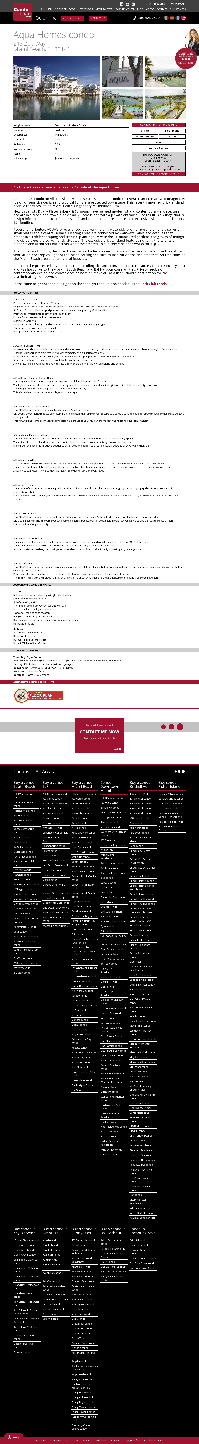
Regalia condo (79, 1361)
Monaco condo (80, 1019)
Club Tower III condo (25, 1254)
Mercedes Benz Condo (142, 1062)
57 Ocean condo (81, 808)
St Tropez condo (81, 1062)
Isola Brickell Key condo (143, 1021)
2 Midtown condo (110, 807)
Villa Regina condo (140, 1208)
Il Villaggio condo (23, 889)
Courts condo (50, 850)
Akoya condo (79, 827)
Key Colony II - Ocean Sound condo (25, 1311)
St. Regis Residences (141, 1145)
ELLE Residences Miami (113, 921)
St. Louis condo (138, 1140)
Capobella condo (81, 901)
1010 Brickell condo (140, 798)
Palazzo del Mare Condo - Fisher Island (170, 815)
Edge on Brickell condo (142, 979)
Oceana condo (22, 1352)
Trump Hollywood (81, 1392)
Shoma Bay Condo (82, 1057)
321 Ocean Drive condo (55, 803)
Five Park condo (22, 869)
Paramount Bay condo (113, 1073)
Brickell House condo (141, 894)
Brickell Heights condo (142, 880)
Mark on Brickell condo (142, 1052)
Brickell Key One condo (142, 899)
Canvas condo (108, 882)
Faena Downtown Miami (114, 944)
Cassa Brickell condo (141, 940)
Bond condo (136, 845)
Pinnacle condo (80, 1347)
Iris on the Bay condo (83, 990)
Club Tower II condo (24, 1250)
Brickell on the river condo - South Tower (141, 918)
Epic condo (106, 931)
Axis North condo (139, 827)
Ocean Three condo (83, 1333)
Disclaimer (100, 1440)
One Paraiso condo (111, 1045)
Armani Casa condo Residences (82, 1260)
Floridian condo (22, 879)
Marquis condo (109, 981)
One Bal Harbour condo (114, 1266)
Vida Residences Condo (114, 1126)
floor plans (172, 130)
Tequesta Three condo (142, 1160)
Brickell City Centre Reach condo (140, 861)
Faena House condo (25, 856)
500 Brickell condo (139, 818)
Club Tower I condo (24, 1245)
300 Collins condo (52, 798)
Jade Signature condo (83, 1304)
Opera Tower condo (112, 1055)
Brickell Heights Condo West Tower (142, 887)
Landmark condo (52, 1304)
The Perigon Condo (82, 1085)
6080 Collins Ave (80, 813)
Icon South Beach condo (56, 865)
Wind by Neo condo (111, 1149)
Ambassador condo (53, 813)
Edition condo (79, 934)
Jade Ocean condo (82, 1299)
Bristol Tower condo (141, 930)
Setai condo (20, 931)
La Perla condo (80, 1309)
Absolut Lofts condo (54, 808)
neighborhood (145, 136)
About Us (41, 1440)
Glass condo (49, 855)
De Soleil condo (22, 847)
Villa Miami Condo (110, 1131)
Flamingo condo (22, 874)
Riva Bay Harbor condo (113, 1271)
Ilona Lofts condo (52, 870)
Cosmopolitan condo (54, 845)
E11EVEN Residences (112, 911)
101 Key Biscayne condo (27, 1240)
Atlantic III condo (51, 1254)
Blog (140, 9)
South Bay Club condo (26, 936)
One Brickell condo (140, 1103)
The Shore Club (80, 1090)
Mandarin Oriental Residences (140, 1045)
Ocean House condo (54, 898)
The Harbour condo (82, 1080)
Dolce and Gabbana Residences (141, 968)
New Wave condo (110, 1023)
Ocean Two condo (82, 1338)
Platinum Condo (109, 1087)
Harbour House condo (113, 1248)
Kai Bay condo (79, 995)
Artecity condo (21, 815)
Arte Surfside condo (83, 852)
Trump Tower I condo (83, 1407)
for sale (144, 130)
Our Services (178, 9)
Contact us (98, 18)
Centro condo (108, 892)
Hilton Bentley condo (54, 860)
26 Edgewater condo (112, 817)
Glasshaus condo (139, 1245)
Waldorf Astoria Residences (109, 1143)
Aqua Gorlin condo (82, 837)
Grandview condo (81, 981)
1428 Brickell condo (140, 813)
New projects (104, 9)
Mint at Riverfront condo (114, 1008)
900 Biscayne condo (112, 840)
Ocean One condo (82, 1328)
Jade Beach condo (82, 1294)
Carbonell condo (139, 935)
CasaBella (106, 887)
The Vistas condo (23, 958)
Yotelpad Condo (109, 1154)
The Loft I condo (109, 1122)
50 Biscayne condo (111, 827)
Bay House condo (110, 868)
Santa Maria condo (140, 1112)
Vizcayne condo (109, 1136)
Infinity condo (137, 1016)
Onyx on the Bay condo (113, 1050)
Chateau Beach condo (84, 1281)
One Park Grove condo (142, 1263)
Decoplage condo (23, 851)
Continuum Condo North (56, 832)
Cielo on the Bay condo (84, 916)
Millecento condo (139, 1066)
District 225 (136, 961)
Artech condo (50, 1240)
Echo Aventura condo (54, 1294)
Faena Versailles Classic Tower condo (85, 940)
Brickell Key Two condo (142, 903)
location (172, 136)
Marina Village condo (170, 803)
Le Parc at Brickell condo (143, 1039)
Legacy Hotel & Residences (109, 970)
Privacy (87, 1440)
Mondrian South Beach (26, 908)
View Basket (178, 3)
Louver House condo (54, 875)
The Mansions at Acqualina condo (81, 1385)
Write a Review (158, 148)
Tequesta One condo (141, 1155)
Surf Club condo (80, 1067)
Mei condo (77, 1015)
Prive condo (49, 1314)
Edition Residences (111, 916)
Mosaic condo (79, 1024)
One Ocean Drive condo (56, 907)
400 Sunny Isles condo (84, 1240)
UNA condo (136, 1195)
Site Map (115, 1440)
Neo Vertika (136, 1081)
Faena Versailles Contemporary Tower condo (83, 951)
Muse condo (78, 1318)
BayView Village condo (171, 798)
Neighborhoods (65, 9)
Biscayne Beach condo (113, 873)
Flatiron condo (137, 989)
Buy (43, 9)
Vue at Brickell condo (141, 1213)
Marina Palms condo (54, 1309)
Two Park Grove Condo (142, 1268)
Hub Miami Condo (110, 954)
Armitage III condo (52, 827)
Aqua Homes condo (82, 842)
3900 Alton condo (81, 798)
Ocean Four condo (82, 1323)
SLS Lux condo (138, 1130)
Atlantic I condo (51, 1245)
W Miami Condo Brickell (142, 1217)
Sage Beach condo (82, 1374)
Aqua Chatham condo (84, 832)
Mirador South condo (25, 899)
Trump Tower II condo (83, 1411)
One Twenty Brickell (140, 1107)
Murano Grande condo (55, 893)
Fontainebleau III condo (84, 976)
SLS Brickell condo (140, 1126)
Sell (50, 9)
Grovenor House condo (143, 1258)
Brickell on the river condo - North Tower (141, 910)
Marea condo (50, 880)
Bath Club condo (153, 284)
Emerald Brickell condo (142, 984)
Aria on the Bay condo (113, 845)
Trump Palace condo (83, 1397)
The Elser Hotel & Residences (110, 1115)
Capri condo (20, 842)
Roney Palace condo (25, 926)
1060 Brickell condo (140, 808)
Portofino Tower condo (55, 912)
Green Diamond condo (84, 986)
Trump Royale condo (83, 1402)
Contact (162, 9)
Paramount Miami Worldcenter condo (111, 1080)
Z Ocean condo (22, 972)
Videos (150, 9)
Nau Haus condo (23, 913)
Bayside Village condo (171, 794)
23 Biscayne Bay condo (113, 812)
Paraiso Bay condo (111, 1060)
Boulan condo (21, 837)
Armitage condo (51, 823)
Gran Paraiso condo (112, 949)
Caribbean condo (81, 906)
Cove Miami (107, 902)
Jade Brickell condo (140, 1025)
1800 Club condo (110, 802)
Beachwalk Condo (82, 1271)
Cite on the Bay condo (113, 897)
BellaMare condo (52, 1281)
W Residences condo (25, 963)
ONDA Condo (108, 1261)
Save (159, 142)
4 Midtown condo (110, 822)
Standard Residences (142, 1150)
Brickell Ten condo (140, 925)
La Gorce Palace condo (84, 1005)
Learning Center (125, 9)
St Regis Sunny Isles (83, 1379)
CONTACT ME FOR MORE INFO (158, 124)
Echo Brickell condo (140, 975)
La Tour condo (79, 1010)
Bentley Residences (83, 1276)
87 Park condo (79, 823)
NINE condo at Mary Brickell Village (140, 1088)
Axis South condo (139, 832)
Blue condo (107, 877)
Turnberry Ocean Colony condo (81, 1427)
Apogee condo (51, 818)
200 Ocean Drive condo (55, 794)
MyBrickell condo (139, 1071)
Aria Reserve (108, 850)
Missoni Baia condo (111, 1013)
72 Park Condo (80, 818)
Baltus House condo (112, 863)
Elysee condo (108, 926)
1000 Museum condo (112, 798)
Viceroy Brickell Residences (138, 1201)
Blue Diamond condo (83, 871)
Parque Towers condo (84, 1343)
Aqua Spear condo (82, 847)
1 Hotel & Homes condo (84, 794)
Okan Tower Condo (111, 1036)
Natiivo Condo (108, 1018)
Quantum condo (109, 1091)
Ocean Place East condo (56, 902)
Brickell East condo (140, 876)
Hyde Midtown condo (112, 959)
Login (148, 3)
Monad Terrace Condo (26, 903)
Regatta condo (80, 1047)
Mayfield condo (138, 1057)
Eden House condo (82, 929)
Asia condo (136, 823)
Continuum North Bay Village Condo (83, 922)
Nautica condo (79, 1029)
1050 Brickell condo (140, 803)
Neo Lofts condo (139, 1076)
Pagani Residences (82, 1034)
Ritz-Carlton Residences (85, 1052)
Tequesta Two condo (141, 1164)
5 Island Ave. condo (24, 810)
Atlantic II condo (51, 1250)
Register (159, 3)
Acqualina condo (81, 1245)
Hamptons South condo (56, 1299)
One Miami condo (110, 1041)
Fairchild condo (138, 1240)
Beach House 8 (80, 861)
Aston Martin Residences (108, 856)
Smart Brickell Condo (141, 1135)
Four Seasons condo (141, 994)
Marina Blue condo (111, 977)
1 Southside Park (139, 794)
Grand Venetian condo (26, 884)
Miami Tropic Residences (107, 993)
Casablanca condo (82, 911)
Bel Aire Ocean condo (83, 866)
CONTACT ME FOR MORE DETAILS (159, 174)
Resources (72, 1440)
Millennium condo (81, 1314)
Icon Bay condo (109, 963)
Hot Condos (85, 9)
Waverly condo (22, 967)
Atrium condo (50, 1259)
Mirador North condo (25, 894)
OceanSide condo (168, 808)
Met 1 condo (107, 986)
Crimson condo (109, 906)
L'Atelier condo (80, 1000)
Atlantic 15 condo (81, 1266)
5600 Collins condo (82, 803)
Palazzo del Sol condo (171, 821)
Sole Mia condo (51, 1318)
